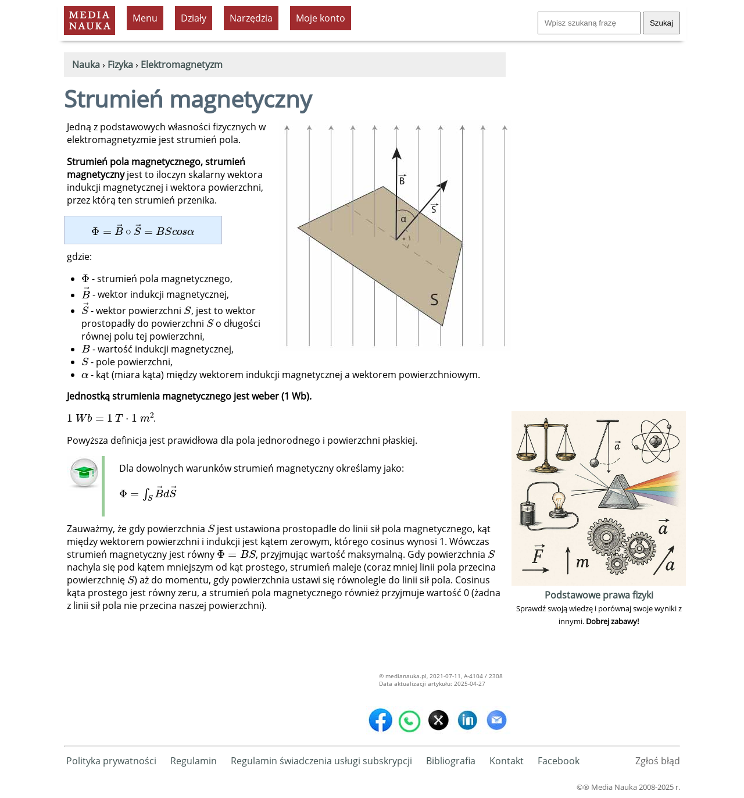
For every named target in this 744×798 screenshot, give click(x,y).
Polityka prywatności (111, 760)
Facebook (559, 760)
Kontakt (506, 760)
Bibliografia (450, 760)
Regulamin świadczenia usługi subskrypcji (321, 760)
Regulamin (193, 760)
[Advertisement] (599, 233)
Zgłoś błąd (657, 760)
